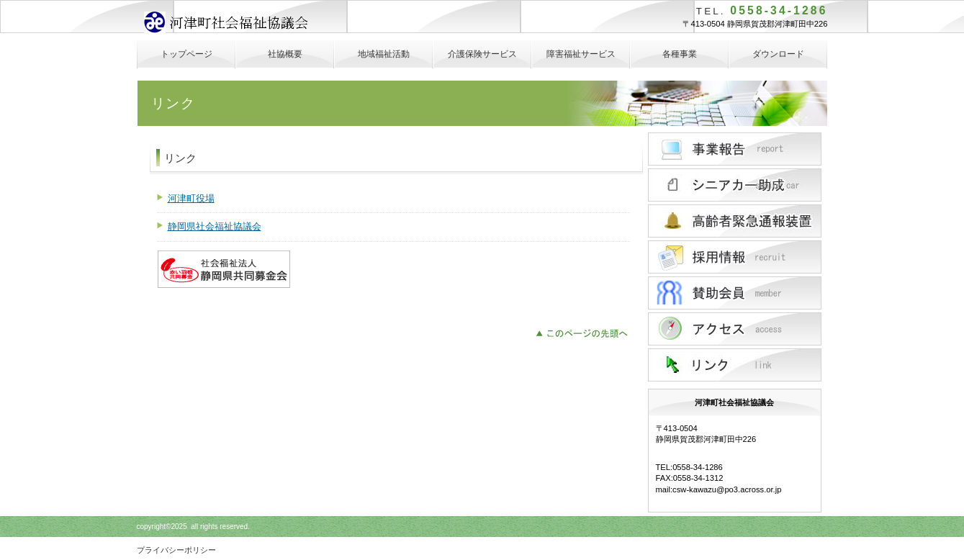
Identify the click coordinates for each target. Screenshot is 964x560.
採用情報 (734, 257)
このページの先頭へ (585, 331)
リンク (734, 364)
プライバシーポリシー (176, 550)
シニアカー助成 (734, 185)
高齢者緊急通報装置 (734, 221)
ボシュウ (734, 293)
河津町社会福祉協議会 (251, 24)
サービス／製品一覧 (734, 149)
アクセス (734, 329)
